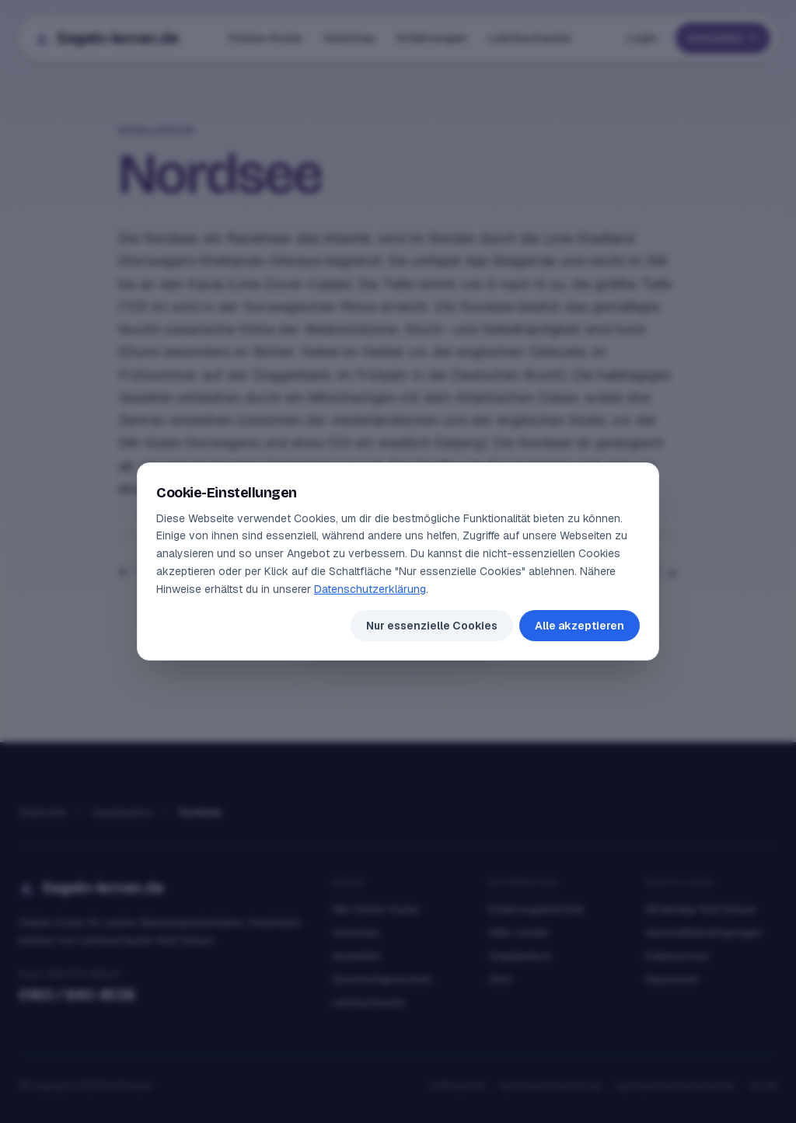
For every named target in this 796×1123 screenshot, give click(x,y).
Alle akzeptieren (579, 626)
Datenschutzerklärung (370, 589)
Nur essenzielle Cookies (432, 626)
